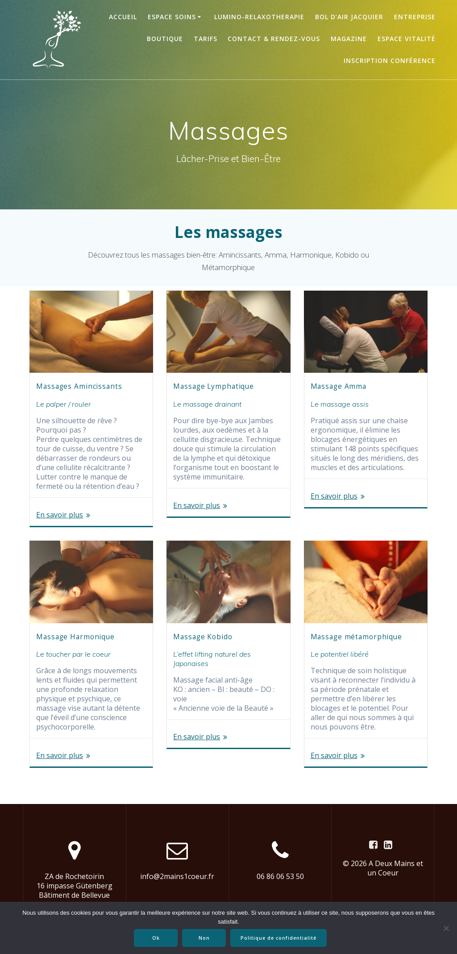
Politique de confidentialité (279, 938)
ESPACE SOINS (172, 16)
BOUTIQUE (165, 38)
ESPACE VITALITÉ (407, 38)
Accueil (123, 16)
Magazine (349, 38)
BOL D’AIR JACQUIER (349, 16)
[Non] (445, 928)
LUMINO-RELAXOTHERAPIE (259, 16)
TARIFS (205, 38)
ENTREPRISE (415, 16)
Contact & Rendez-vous (274, 38)
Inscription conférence (390, 60)
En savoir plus (59, 515)
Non (204, 938)
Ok (156, 938)
